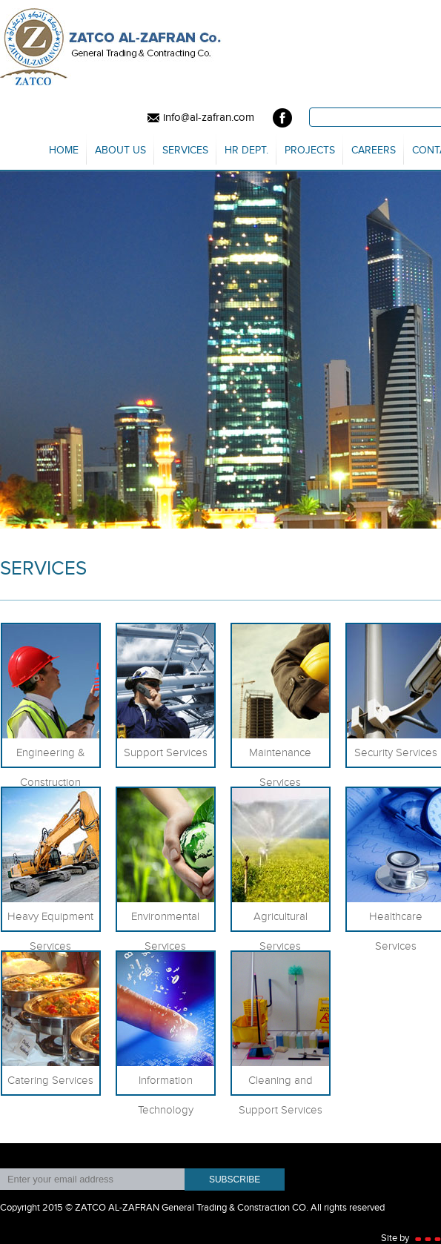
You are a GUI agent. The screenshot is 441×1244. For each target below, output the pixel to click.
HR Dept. (246, 150)
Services (185, 150)
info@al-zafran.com (199, 118)
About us (120, 150)
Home (64, 150)
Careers (373, 150)
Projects (310, 150)
